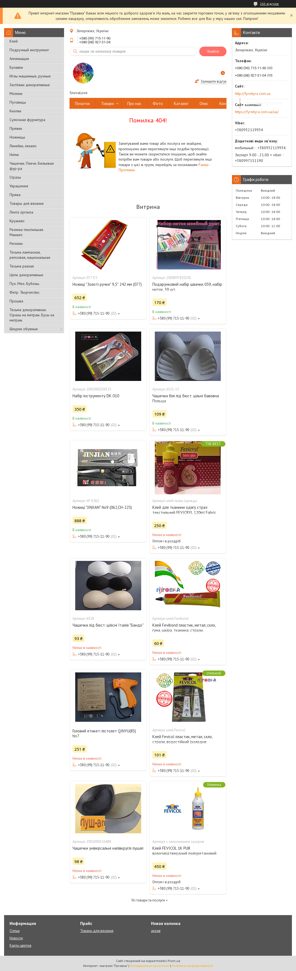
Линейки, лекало (23, 145)
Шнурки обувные (24, 328)
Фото (158, 103)
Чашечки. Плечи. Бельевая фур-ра (32, 166)
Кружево (17, 220)
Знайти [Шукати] (213, 51)
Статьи (15, 930)
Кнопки (15, 111)
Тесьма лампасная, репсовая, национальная (30, 255)
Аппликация (19, 58)
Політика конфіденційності (192, 966)
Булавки (16, 67)
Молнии (16, 93)
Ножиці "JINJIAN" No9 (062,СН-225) (102, 507)
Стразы (15, 177)
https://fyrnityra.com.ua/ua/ (257, 111)
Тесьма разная (22, 266)
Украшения (19, 186)
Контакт (226, 103)
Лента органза (21, 212)
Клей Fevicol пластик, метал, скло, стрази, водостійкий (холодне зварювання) (182, 742)
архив (156, 930)
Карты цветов (20, 945)
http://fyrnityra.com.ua (252, 93)
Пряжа (15, 194)
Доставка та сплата (264, 103)
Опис (204, 103)
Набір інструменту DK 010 (96, 395)
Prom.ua (174, 961)
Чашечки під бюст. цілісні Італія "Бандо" (108, 625)
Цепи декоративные (26, 274)
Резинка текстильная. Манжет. (27, 232)
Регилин (16, 243)
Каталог (181, 103)
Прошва (16, 301)
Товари (107, 103)
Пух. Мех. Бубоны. (25, 283)
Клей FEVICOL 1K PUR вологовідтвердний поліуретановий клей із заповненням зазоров (184, 853)
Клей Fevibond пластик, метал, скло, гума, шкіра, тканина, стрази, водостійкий (184, 630)
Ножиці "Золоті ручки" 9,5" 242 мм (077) (107, 284)
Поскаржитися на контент (149, 966)
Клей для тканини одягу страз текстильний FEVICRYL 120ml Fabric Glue (184, 512)
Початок (82, 103)
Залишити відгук (213, 81)
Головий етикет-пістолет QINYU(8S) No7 (104, 733)
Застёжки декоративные (30, 84)
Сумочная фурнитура (27, 119)
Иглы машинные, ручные (30, 76)
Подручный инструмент (29, 49)
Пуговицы (18, 102)
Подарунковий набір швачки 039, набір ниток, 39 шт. (187, 287)
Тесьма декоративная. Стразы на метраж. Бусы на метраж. (32, 315)
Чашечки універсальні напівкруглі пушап (108, 848)
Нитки (14, 154)
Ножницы (17, 137)
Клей (14, 41)
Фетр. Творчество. (25, 292)
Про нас (134, 103)
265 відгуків (269, 4)
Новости (16, 938)
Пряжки (16, 128)
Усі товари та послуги (148, 900)
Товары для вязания (27, 203)
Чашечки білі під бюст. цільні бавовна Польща (185, 398)
